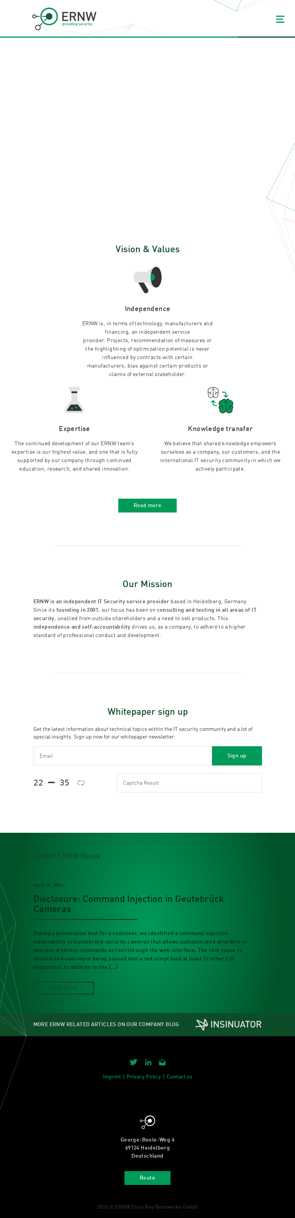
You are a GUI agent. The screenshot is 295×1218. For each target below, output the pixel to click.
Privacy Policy (144, 1077)
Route (147, 1178)
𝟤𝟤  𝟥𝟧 (51, 783)
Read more (148, 505)
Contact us (179, 1077)
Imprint (112, 1077)
